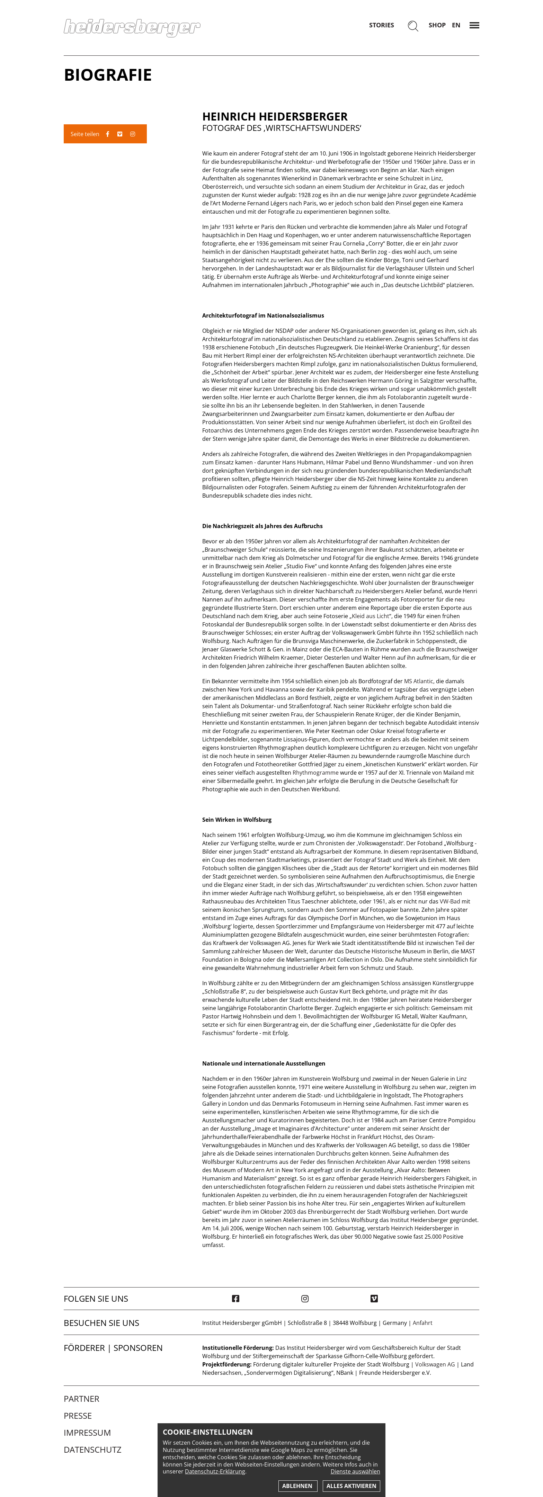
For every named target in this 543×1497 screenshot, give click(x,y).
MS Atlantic (418, 681)
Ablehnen (298, 1486)
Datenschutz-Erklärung (215, 1471)
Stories (381, 25)
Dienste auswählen (355, 1471)
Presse (78, 1415)
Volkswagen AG (435, 1364)
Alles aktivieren (351, 1486)
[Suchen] (413, 26)
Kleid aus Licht (370, 616)
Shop (437, 25)
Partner (81, 1398)
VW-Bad (450, 901)
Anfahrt (423, 1323)
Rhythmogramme (316, 772)
